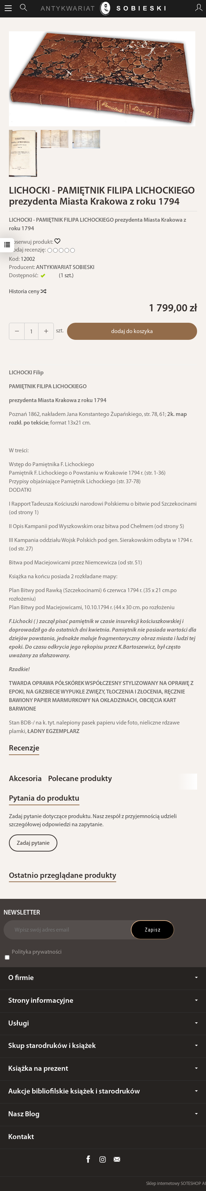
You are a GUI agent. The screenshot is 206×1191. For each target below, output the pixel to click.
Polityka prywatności (37, 952)
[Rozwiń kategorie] (8, 8)
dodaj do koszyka (132, 331)
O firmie (103, 978)
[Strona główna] (103, 8)
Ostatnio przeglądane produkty (62, 876)
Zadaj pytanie (33, 843)
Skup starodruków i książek (103, 1046)
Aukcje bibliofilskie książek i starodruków (103, 1091)
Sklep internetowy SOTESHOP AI (176, 1183)
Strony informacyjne (103, 1001)
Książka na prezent (103, 1069)
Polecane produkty (80, 779)
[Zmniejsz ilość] (46, 331)
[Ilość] (31, 331)
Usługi (103, 1023)
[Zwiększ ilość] (17, 331)
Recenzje (24, 748)
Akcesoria (25, 779)
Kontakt (21, 1137)
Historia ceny (27, 292)
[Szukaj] (23, 8)
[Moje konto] (199, 8)
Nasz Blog (103, 1114)
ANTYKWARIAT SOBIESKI (65, 267)
